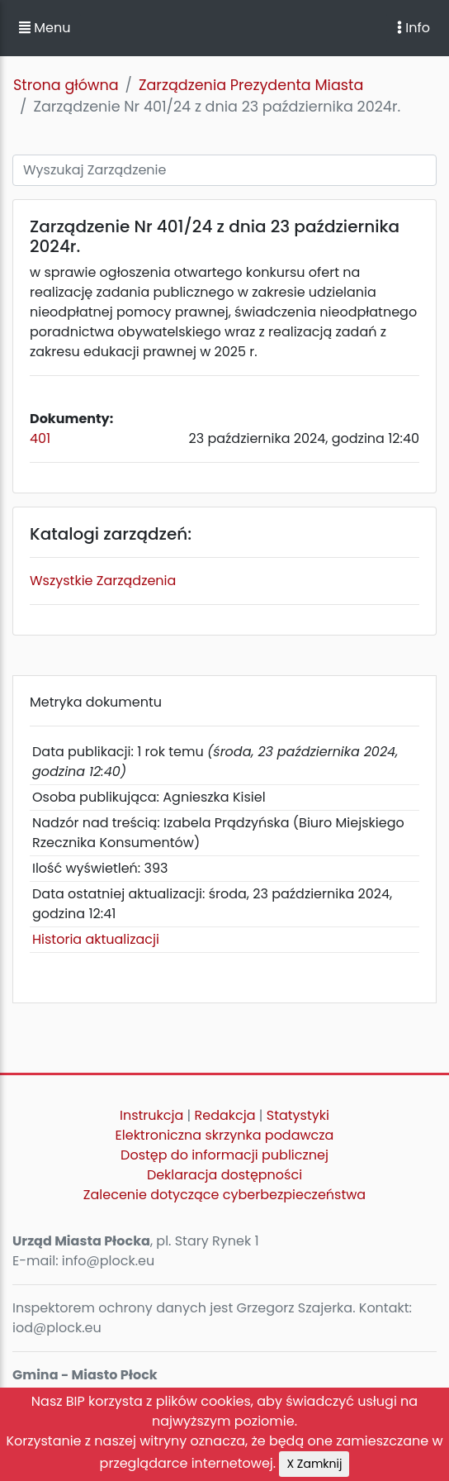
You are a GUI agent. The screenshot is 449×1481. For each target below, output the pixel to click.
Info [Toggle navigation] (413, 27)
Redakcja (225, 1115)
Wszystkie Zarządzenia (103, 580)
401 (40, 438)
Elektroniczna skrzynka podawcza (225, 1135)
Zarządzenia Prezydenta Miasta (251, 85)
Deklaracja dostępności (224, 1174)
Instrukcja (151, 1115)
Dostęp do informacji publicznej (224, 1154)
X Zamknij (314, 1463)
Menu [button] (44, 27)
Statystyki (298, 1115)
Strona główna (66, 85)
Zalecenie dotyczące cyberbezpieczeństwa (224, 1194)
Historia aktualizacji (95, 939)
